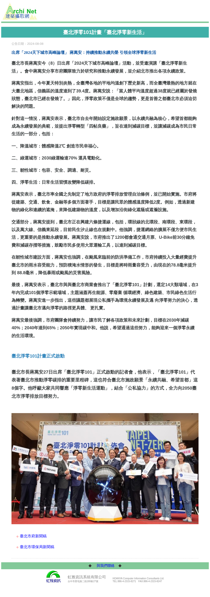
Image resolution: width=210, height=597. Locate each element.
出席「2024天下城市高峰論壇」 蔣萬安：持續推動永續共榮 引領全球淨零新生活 (83, 52)
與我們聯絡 (106, 566)
